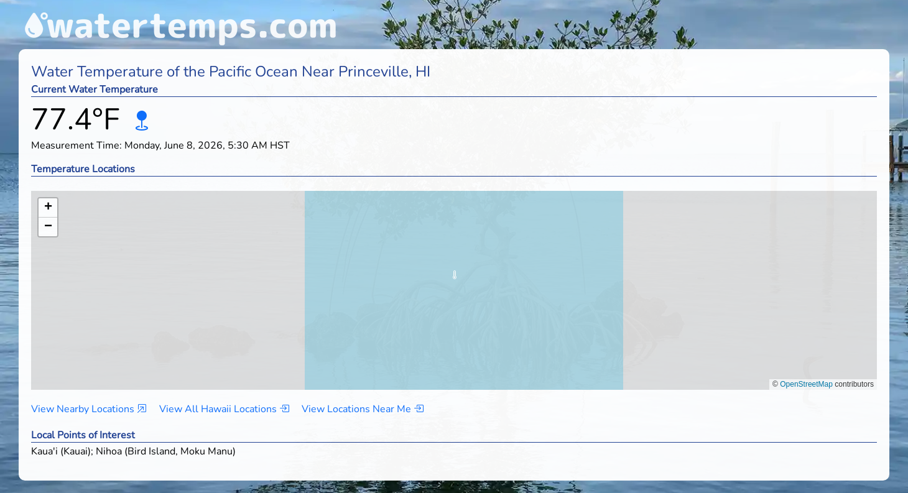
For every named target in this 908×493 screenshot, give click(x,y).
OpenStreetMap (806, 384)
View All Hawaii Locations (224, 409)
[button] (454, 278)
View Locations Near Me (363, 409)
